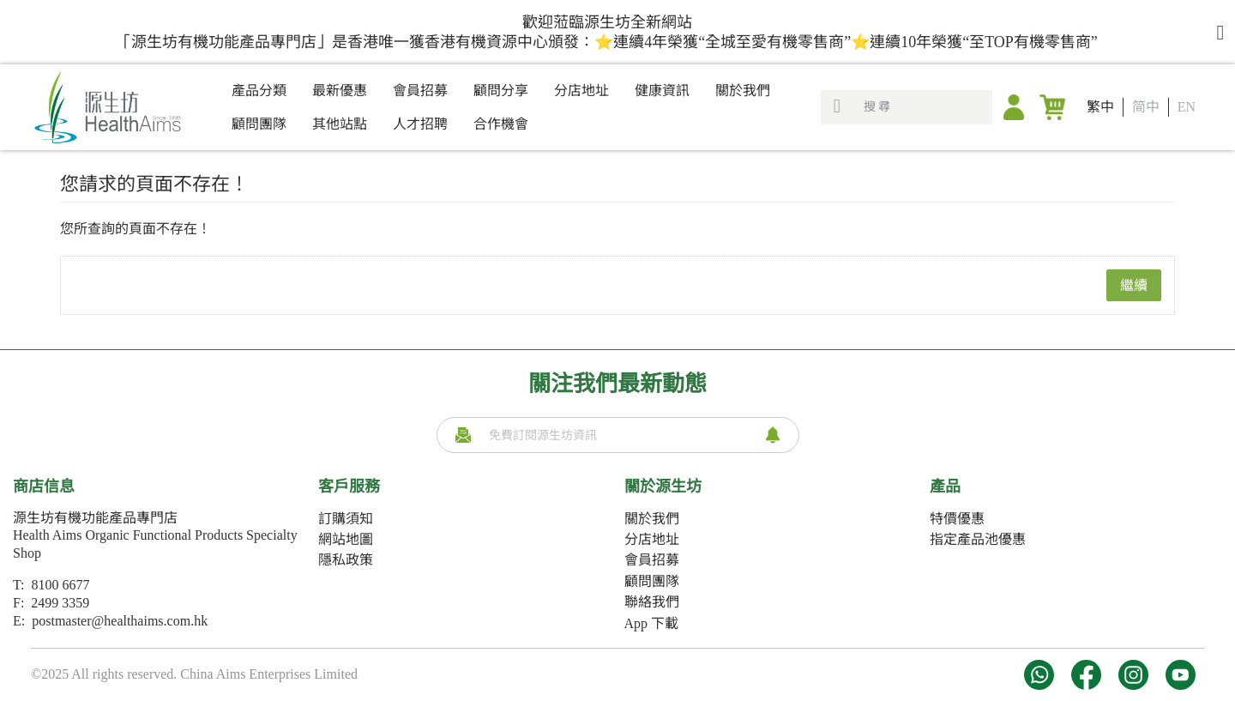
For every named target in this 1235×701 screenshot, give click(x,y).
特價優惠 (957, 518)
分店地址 (651, 539)
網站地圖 (345, 539)
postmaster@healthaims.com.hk (120, 620)
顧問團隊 (651, 581)
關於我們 (651, 518)
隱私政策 (345, 560)
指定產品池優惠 (978, 539)
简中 (1146, 107)
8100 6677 (60, 584)
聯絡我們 (651, 602)
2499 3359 (60, 602)
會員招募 (651, 560)
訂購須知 (345, 518)
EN (1187, 107)
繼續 (1134, 285)
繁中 (1100, 107)
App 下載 (651, 623)
